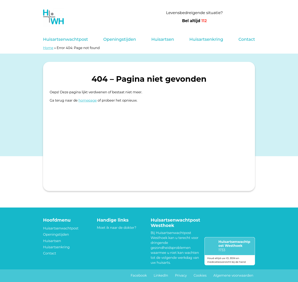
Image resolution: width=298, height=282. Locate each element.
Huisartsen (162, 39)
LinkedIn (161, 275)
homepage (87, 100)
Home (48, 48)
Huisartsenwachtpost (65, 39)
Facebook (139, 275)
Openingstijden (119, 39)
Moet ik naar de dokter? (116, 228)
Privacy (181, 275)
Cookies (200, 275)
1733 (222, 250)
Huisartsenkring (206, 39)
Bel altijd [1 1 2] (194, 20)
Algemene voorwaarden (233, 275)
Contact (246, 39)
